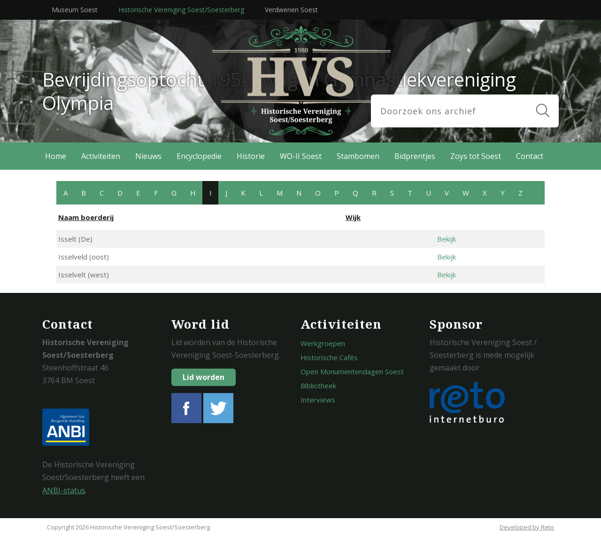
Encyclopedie (199, 156)
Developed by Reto (527, 527)
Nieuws (148, 156)
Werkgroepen (322, 343)
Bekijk (446, 239)
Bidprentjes (414, 156)
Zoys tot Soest (475, 156)
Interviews (317, 399)
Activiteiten (100, 156)
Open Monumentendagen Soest (352, 371)
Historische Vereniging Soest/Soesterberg (181, 9)
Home (55, 156)
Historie (251, 156)
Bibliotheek (318, 385)
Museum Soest (75, 9)
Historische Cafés (329, 357)
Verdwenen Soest (291, 9)
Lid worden (203, 377)
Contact (529, 156)
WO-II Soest (301, 156)
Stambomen (358, 156)
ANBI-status (63, 490)
